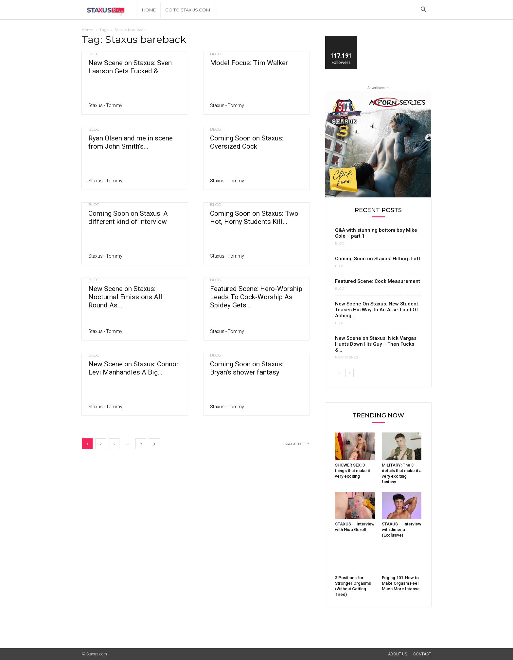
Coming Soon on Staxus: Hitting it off (378, 259)
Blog (93, 54)
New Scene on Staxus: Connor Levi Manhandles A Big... (133, 368)
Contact (422, 654)
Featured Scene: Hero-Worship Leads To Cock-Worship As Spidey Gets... (256, 297)
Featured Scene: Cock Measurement (377, 281)
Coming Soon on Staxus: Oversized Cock (246, 142)
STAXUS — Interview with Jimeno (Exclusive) (401, 530)
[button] (423, 10)
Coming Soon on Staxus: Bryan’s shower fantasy (246, 368)
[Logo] (109, 10)
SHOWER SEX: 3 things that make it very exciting (352, 471)
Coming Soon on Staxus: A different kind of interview (128, 218)
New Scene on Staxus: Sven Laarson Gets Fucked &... (130, 67)
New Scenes (346, 357)
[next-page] (154, 443)
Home (149, 9)
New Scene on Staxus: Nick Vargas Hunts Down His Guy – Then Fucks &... (375, 344)
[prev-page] (339, 373)
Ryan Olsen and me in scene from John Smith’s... (130, 142)
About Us (397, 654)
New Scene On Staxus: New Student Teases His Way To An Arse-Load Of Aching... (376, 310)
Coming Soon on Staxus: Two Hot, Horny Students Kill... (254, 218)
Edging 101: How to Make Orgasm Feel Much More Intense (401, 583)
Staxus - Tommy (105, 105)
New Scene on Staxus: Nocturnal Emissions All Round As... (125, 297)
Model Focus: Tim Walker (249, 63)
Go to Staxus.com (187, 9)
